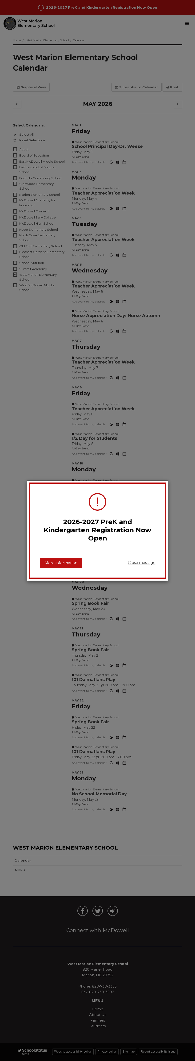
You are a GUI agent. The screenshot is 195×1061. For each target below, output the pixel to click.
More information (61, 563)
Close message (141, 562)
